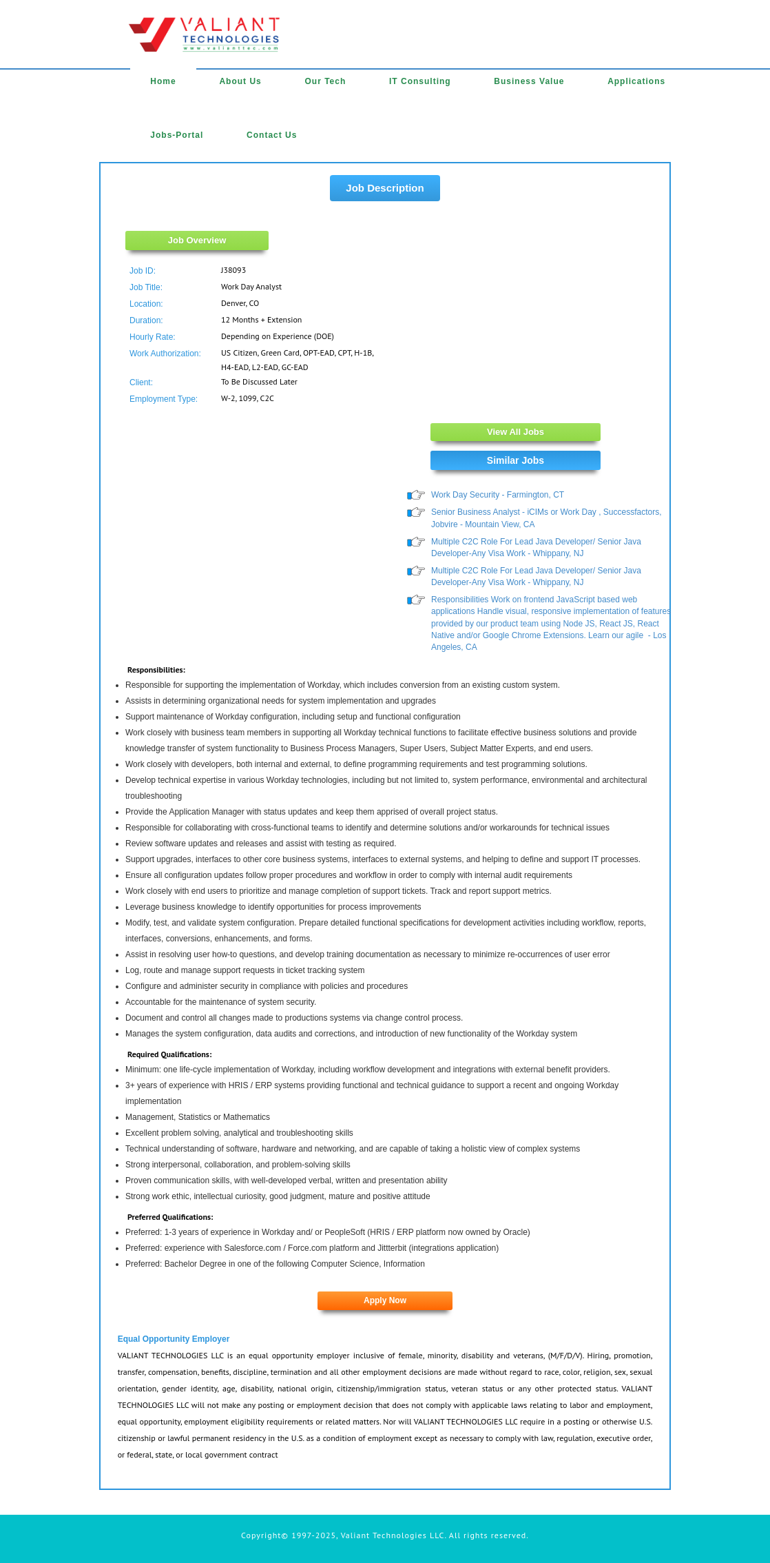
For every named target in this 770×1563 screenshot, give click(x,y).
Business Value (529, 81)
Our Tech (325, 81)
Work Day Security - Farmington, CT (497, 495)
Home (163, 81)
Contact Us (272, 135)
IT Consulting (420, 81)
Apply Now (385, 1300)
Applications (636, 81)
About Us (240, 81)
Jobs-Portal (176, 135)
